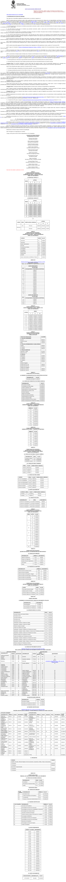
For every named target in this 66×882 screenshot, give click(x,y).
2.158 (8, 22)
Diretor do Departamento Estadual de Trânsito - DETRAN (30, 47)
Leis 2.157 (60, 55)
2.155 (48, 21)
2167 (6, 23)
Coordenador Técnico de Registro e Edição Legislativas (21, 123)
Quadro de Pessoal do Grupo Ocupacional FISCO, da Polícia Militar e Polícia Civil (38, 99)
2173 (48, 23)
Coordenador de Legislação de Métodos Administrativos (29, 122)
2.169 (22, 23)
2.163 (57, 22)
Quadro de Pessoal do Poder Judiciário (57, 101)
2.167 (7, 57)
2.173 (33, 57)
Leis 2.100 (34, 21)
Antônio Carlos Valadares (33, 146)
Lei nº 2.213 (47, 73)
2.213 (23, 24)
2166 (4, 23)
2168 (9, 23)
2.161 (32, 22)
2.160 (20, 22)
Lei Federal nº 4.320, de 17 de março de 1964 (56, 127)
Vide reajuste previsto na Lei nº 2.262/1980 (15, 14)
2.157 (60, 21)
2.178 (62, 23)
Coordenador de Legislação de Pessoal (57, 122)
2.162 (45, 22)
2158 (9, 56)
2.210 (10, 24)
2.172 (34, 23)
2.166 (4, 57)
